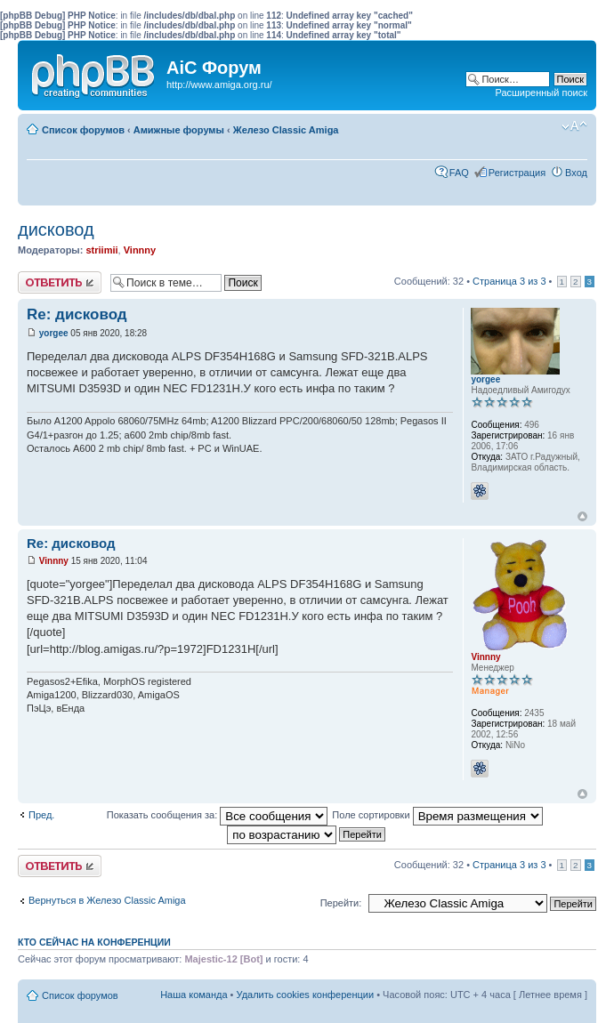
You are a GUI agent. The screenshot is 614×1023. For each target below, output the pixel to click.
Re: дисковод (77, 314)
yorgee (54, 333)
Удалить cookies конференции (306, 994)
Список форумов (83, 130)
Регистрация (517, 172)
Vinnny (140, 250)
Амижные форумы (178, 130)
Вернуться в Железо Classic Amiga (107, 900)
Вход (576, 172)
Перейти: (341, 903)
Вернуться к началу (582, 516)
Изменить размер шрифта (574, 126)
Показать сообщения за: (217, 815)
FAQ (459, 172)
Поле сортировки (437, 815)
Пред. (41, 815)
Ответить (59, 282)
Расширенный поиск (541, 92)
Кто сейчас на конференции (94, 942)
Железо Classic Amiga (286, 130)
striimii (101, 250)
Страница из (509, 281)
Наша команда (193, 994)
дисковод (56, 229)
